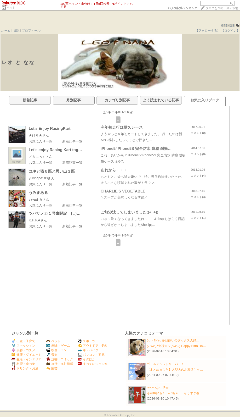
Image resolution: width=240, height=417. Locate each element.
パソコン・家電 (91, 355)
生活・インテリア (26, 359)
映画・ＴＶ (56, 350)
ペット (11, 7)
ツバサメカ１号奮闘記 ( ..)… (54, 213)
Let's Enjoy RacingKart (50, 128)
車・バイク (88, 350)
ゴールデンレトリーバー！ (165, 364)
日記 (16, 30)
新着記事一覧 (72, 141)
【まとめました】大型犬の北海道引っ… (175, 369)
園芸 (51, 368)
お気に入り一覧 (40, 141)
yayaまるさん (39, 199)
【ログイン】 (230, 30)
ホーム (6, 30)
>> (182, 8)
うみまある (38, 193)
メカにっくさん (40, 157)
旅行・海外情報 (59, 364)
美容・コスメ (23, 350)
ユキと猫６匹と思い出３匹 (52, 171)
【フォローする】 (207, 30)
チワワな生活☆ (158, 388)
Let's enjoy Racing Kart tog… (55, 150)
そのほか (86, 359)
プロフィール (31, 30)
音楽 (51, 355)
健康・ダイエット (26, 355)
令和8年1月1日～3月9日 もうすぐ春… (174, 393)
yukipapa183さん (41, 178)
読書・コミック (59, 359)
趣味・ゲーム (58, 345)
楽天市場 (232, 8)
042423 (227, 25)
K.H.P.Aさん (38, 220)
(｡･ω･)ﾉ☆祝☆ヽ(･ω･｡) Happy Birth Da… (176, 346)
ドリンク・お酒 (24, 368)
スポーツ (86, 341)
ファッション (23, 345)
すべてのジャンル (93, 364)
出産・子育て (23, 341)
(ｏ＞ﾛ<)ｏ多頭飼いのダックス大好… (173, 340)
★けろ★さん (39, 135)
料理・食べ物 (23, 364)
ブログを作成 (214, 8)
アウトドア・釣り (93, 345)
